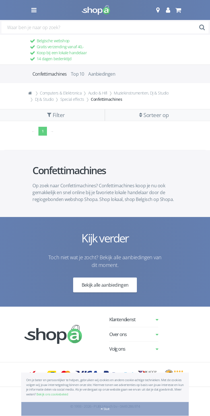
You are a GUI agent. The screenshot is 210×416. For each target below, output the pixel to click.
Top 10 (77, 74)
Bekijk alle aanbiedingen (105, 285)
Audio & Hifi (97, 93)
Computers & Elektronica (60, 93)
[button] (158, 10)
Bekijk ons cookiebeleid (52, 394)
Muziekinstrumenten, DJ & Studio (141, 93)
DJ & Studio (44, 99)
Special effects (72, 99)
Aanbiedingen (101, 74)
